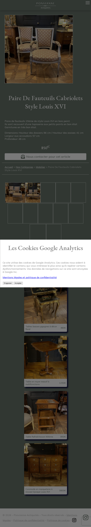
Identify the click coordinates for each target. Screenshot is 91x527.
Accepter (18, 283)
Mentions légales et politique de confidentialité (30, 277)
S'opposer (8, 283)
